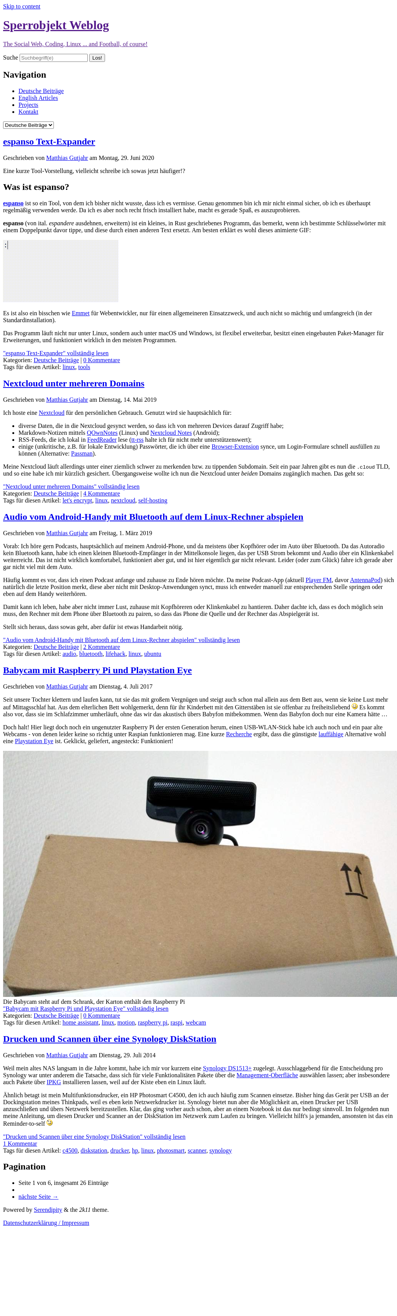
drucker (119, 1150)
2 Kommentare (101, 647)
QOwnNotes (102, 432)
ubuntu (152, 654)
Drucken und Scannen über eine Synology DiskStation (109, 1039)
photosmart (171, 1150)
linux (68, 367)
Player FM (318, 580)
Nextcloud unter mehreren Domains (73, 383)
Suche (10, 57)
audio (69, 654)
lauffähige (331, 734)
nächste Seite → (38, 1196)
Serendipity (48, 1209)
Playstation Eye (34, 741)
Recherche (239, 734)
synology (220, 1150)
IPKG (54, 1082)
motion (126, 1022)
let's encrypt (77, 500)
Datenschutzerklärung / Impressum (46, 1223)
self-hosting (152, 500)
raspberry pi (152, 1022)
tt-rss (137, 439)
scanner (197, 1150)
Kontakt (28, 111)
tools (84, 367)
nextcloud (123, 500)
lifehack (115, 654)
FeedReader (102, 439)
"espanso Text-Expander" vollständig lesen (55, 353)
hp (135, 1150)
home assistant (80, 1022)
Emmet (81, 313)
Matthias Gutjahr (67, 158)
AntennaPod (365, 580)
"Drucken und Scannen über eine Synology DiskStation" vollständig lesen (94, 1136)
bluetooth (90, 654)
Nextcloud (52, 412)
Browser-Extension (235, 446)
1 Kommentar (20, 1143)
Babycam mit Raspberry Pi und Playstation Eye (97, 670)
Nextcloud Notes (171, 432)
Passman (82, 453)
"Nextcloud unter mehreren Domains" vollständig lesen (71, 486)
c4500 (69, 1150)
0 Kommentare (101, 360)
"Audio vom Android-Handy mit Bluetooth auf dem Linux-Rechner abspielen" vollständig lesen (121, 640)
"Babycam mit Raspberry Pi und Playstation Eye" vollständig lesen (85, 1008)
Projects (28, 104)
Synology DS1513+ (227, 1068)
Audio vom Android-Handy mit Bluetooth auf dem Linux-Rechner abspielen (153, 517)
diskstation (94, 1150)
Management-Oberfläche (267, 1075)
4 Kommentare (101, 493)
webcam (195, 1022)
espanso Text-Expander (49, 141)
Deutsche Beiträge (41, 91)
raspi (176, 1022)
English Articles (38, 98)
